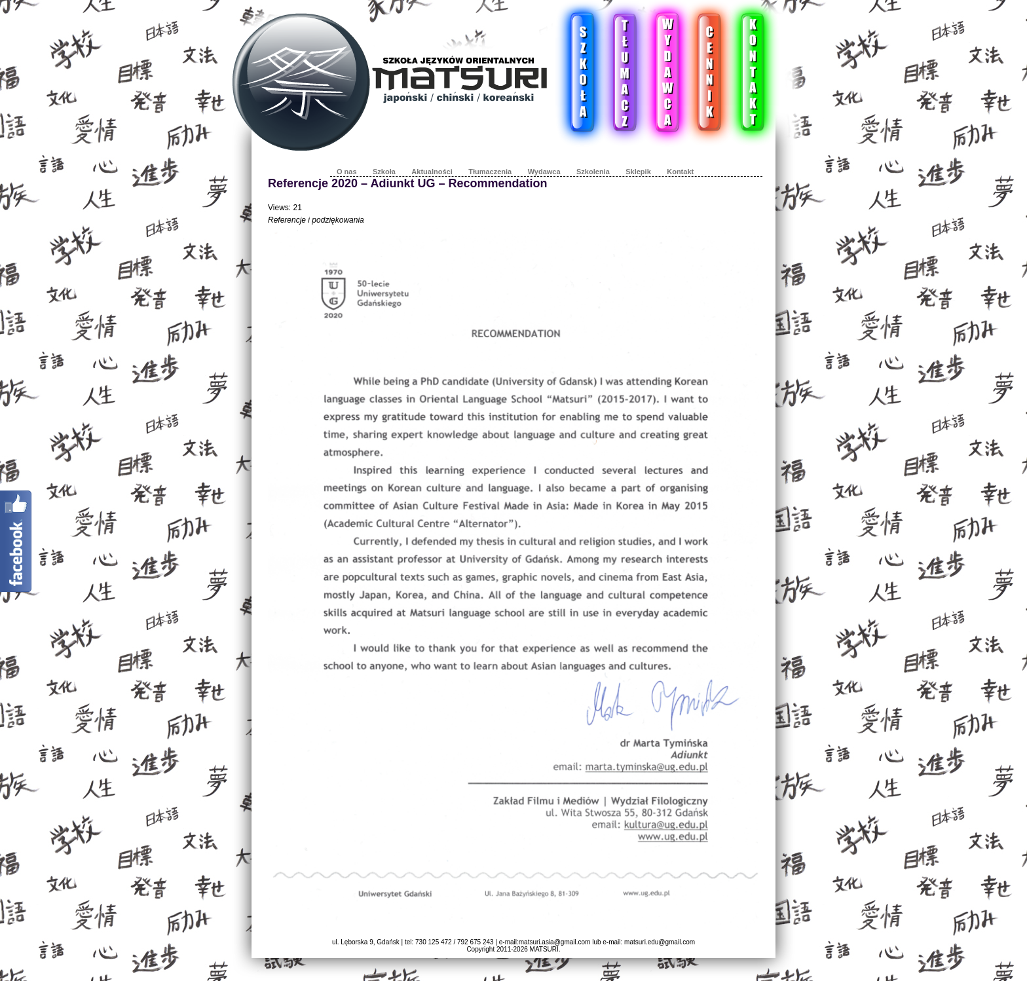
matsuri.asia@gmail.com (555, 942)
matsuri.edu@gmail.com (659, 942)
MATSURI (544, 949)
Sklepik (638, 172)
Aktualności (431, 172)
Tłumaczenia (490, 172)
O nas (347, 172)
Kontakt (680, 172)
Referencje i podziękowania (316, 220)
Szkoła (384, 172)
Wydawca (544, 172)
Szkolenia (593, 172)
